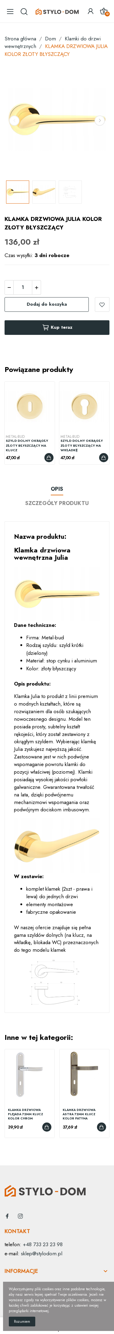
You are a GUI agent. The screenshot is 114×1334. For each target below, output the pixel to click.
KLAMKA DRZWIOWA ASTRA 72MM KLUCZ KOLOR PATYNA (79, 1114)
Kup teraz (57, 327)
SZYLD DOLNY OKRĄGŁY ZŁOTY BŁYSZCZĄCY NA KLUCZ (27, 445)
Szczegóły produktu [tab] (57, 503)
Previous (14, 120)
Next (100, 120)
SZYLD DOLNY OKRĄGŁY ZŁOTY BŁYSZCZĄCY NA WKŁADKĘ (81, 445)
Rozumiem (22, 1321)
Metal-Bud (15, 436)
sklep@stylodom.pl (41, 1253)
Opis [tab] (57, 489)
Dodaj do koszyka (47, 304)
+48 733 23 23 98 (43, 1244)
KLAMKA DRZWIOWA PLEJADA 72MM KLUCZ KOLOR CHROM (25, 1114)
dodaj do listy (102, 304)
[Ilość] (23, 287)
